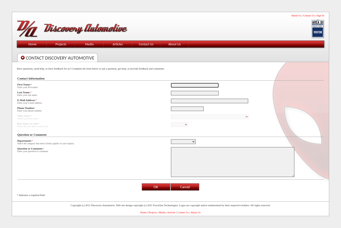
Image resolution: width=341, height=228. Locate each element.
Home (32, 44)
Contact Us (309, 15)
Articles (118, 44)
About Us (296, 15)
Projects (60, 44)
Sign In (320, 15)
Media (89, 44)
